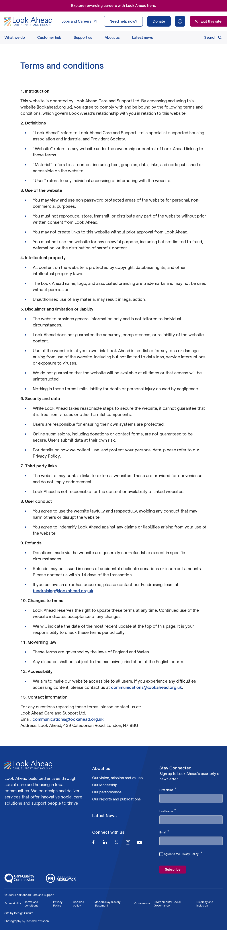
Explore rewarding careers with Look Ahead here (113, 5)
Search (213, 37)
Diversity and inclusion (204, 903)
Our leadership (104, 785)
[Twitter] (116, 842)
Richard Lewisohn (37, 921)
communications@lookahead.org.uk (146, 687)
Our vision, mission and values (117, 778)
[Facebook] (93, 842)
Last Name (167, 810)
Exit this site (207, 21)
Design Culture (23, 913)
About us (112, 37)
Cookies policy (78, 903)
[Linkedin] (104, 842)
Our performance (106, 792)
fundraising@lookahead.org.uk (63, 590)
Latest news (142, 37)
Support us (83, 37)
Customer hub (49, 37)
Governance (142, 903)
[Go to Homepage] (28, 21)
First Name (167, 789)
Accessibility (12, 903)
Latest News (104, 815)
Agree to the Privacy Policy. (183, 853)
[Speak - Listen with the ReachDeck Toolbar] (180, 21)
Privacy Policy (58, 903)
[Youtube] (139, 842)
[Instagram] (127, 842)
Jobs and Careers (80, 21)
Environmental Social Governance (167, 903)
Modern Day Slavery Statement (107, 903)
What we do (14, 37)
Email (164, 832)
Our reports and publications (116, 799)
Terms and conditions (31, 903)
